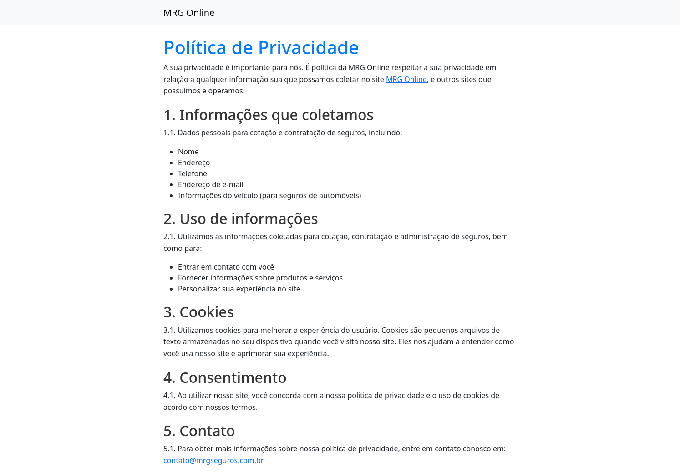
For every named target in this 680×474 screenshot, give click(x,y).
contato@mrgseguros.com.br (213, 460)
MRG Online (188, 12)
